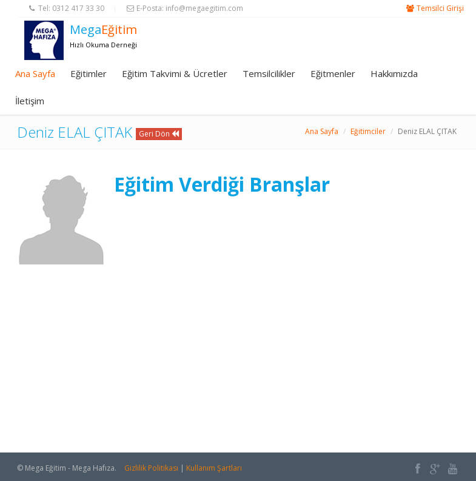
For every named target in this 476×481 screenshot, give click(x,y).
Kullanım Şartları (214, 468)
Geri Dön (159, 134)
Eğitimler (88, 73)
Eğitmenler (332, 73)
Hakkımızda (394, 73)
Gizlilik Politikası (151, 468)
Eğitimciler (368, 131)
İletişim (29, 101)
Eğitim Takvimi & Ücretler (174, 73)
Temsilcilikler (269, 73)
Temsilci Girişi (440, 8)
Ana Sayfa (35, 73)
